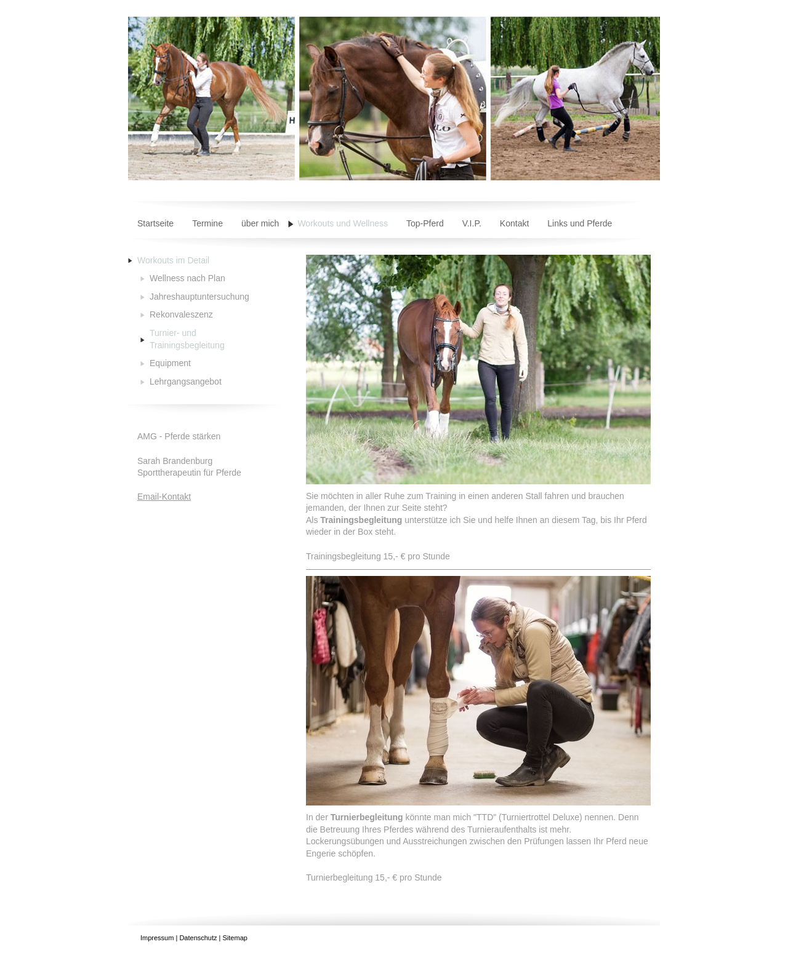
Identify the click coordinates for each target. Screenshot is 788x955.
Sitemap (235, 937)
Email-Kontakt (164, 496)
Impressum (157, 937)
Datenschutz (198, 937)
